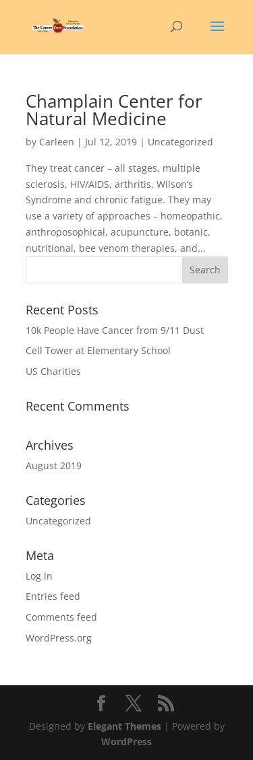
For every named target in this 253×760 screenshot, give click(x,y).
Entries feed (53, 596)
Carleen (56, 141)
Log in (39, 575)
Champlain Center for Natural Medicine (114, 110)
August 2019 (54, 465)
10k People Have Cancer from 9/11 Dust (115, 330)
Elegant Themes (124, 726)
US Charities (53, 371)
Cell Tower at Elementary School (98, 350)
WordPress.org (59, 637)
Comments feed (61, 617)
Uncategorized (58, 520)
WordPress (126, 741)
